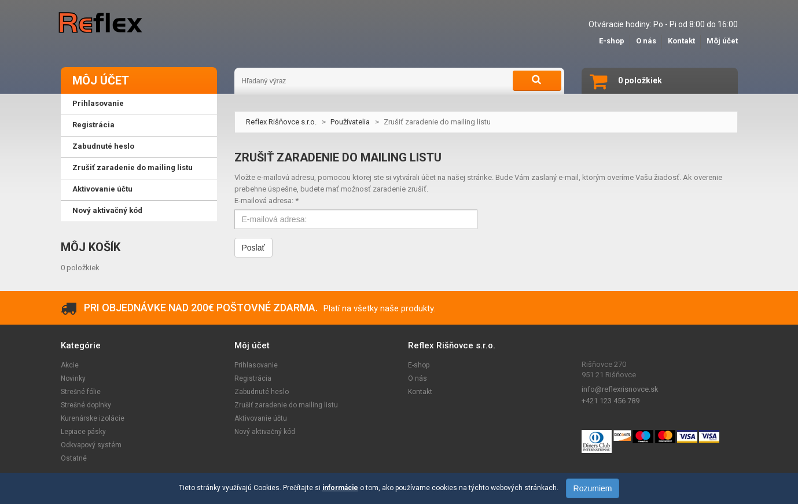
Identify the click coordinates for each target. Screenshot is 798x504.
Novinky (73, 378)
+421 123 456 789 (610, 400)
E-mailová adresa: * (266, 200)
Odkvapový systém (91, 445)
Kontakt (681, 40)
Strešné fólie (81, 392)
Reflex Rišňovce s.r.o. (281, 121)
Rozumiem (592, 488)
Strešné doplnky (86, 405)
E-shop (611, 40)
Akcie (70, 365)
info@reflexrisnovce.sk (620, 389)
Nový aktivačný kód (264, 432)
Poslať (253, 247)
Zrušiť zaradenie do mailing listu (286, 405)
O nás (646, 40)
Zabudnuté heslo (261, 392)
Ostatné (74, 458)
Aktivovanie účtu (260, 418)
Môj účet (722, 40)
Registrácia (252, 378)
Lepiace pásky (83, 432)
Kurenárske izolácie (92, 418)
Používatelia (350, 121)
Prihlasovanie (256, 365)
